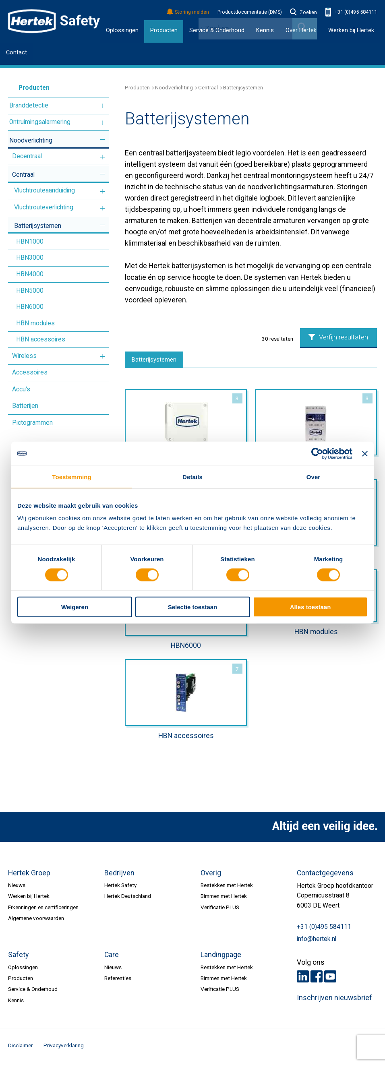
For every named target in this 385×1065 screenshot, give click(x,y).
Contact (16, 52)
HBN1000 (29, 241)
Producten (164, 30)
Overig (211, 875)
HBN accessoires (40, 339)
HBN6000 (29, 306)
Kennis (16, 1002)
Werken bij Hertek (351, 30)
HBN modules (35, 323)
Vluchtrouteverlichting (43, 207)
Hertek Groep (29, 875)
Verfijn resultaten (338, 337)
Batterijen (25, 405)
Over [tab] (313, 476)
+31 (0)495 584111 (351, 12)
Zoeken (303, 12)
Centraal (23, 174)
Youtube (330, 978)
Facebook (316, 978)
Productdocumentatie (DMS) (249, 12)
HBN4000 (29, 274)
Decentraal (27, 156)
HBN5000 (29, 290)
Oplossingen (122, 30)
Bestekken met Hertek (227, 886)
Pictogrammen (32, 422)
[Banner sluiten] (365, 453)
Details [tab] (192, 476)
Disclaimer (20, 1047)
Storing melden (188, 12)
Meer (102, 106)
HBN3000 (29, 257)
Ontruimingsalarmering (39, 122)
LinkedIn (303, 978)
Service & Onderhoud (33, 991)
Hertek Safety (120, 886)
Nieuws (16, 886)
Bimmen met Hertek (224, 898)
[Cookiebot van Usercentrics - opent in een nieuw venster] (317, 453)
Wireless (24, 356)
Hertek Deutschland (127, 898)
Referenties (117, 980)
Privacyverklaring (63, 1047)
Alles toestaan (310, 607)
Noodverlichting (30, 140)
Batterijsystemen (37, 226)
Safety (18, 957)
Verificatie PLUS (220, 909)
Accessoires (30, 372)
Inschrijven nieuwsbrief (334, 1000)
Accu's (21, 389)
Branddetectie (28, 105)
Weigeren (74, 607)
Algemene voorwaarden (36, 920)
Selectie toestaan (192, 607)
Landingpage (221, 957)
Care (111, 957)
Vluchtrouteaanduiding (44, 190)
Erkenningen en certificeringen (43, 909)
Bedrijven (119, 875)
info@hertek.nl (316, 941)
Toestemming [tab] (71, 476)
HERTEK (54, 21)
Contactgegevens (325, 875)
